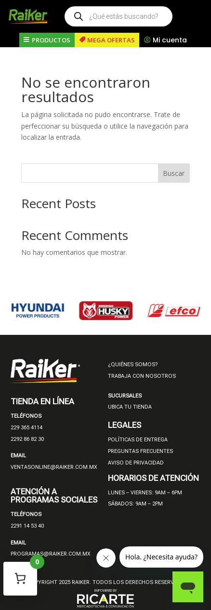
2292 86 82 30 (27, 439)
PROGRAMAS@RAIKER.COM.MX (51, 554)
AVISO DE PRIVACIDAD (136, 463)
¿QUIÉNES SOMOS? (133, 364)
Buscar (174, 173)
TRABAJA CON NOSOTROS (142, 376)
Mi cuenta (170, 40)
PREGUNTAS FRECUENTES (140, 451)
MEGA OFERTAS (111, 40)
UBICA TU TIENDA (130, 407)
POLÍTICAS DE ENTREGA (138, 440)
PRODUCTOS (51, 40)
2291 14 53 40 (27, 526)
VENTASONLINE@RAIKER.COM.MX (54, 467)
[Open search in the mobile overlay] (118, 16)
